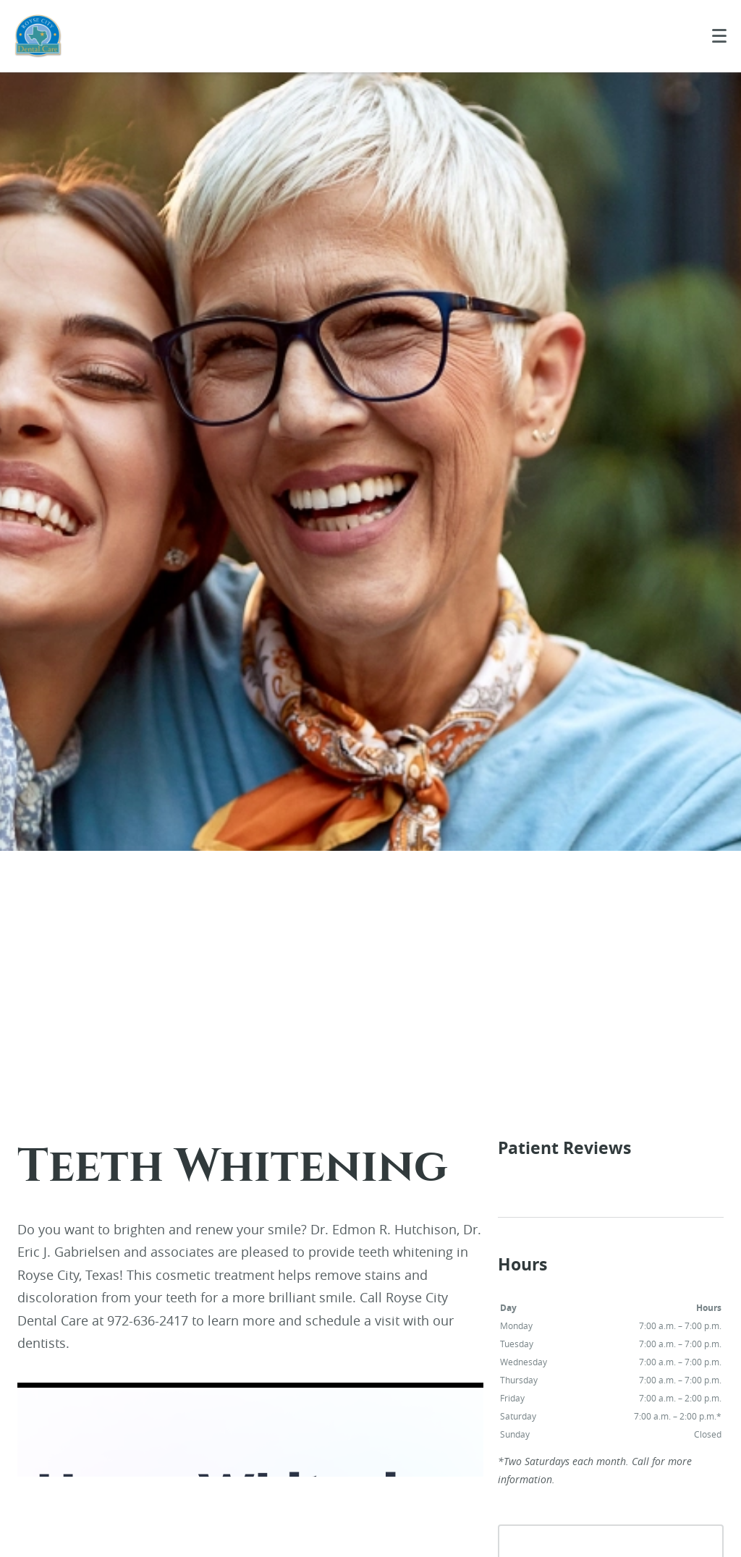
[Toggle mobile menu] (719, 35)
